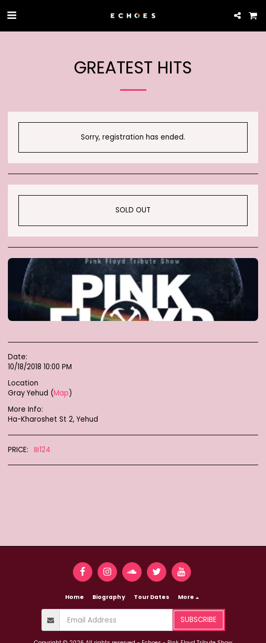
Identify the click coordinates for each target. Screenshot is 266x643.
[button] (11, 15)
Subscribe (198, 620)
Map (61, 393)
